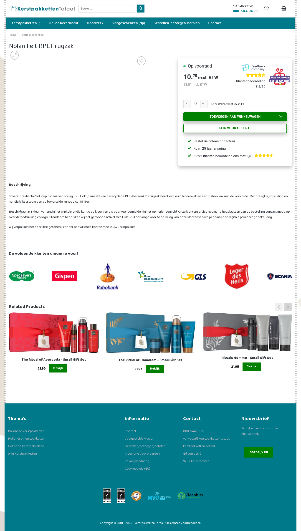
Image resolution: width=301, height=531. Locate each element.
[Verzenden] (141, 9)
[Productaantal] (195, 104)
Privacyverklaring (137, 461)
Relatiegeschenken (32, 35)
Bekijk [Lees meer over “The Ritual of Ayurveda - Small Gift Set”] (58, 368)
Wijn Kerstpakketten (22, 453)
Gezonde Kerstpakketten (26, 446)
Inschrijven (258, 452)
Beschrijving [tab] (19, 185)
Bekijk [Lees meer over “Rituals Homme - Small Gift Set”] (252, 366)
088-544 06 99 (194, 431)
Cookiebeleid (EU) (137, 468)
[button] (288, 307)
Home (12, 35)
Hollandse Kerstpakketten (27, 438)
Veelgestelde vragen (139, 438)
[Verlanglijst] (269, 8)
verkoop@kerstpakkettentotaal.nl (207, 438)
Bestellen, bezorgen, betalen (145, 446)
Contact (130, 431)
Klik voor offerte (235, 128)
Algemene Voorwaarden (142, 453)
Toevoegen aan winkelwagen (235, 116)
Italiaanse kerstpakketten (26, 431)
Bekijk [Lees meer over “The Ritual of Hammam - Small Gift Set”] (155, 368)
